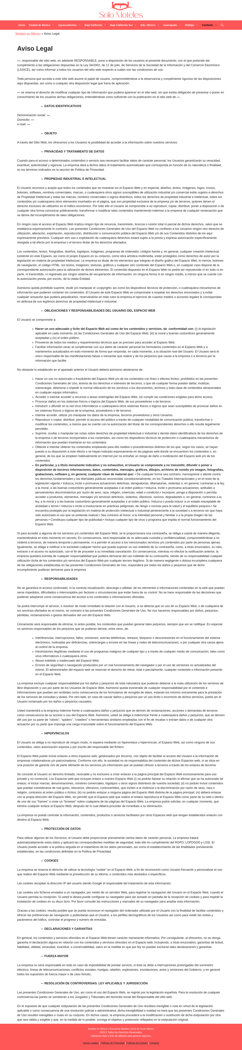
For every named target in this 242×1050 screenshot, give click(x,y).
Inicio (21, 25)
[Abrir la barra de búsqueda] (222, 25)
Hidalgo (192, 25)
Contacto (210, 25)
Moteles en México (28, 33)
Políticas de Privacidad (113, 1043)
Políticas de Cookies (137, 1043)
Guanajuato (173, 25)
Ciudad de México (42, 25)
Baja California (96, 25)
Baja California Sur (124, 25)
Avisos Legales (91, 1043)
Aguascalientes (70, 25)
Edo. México (150, 25)
